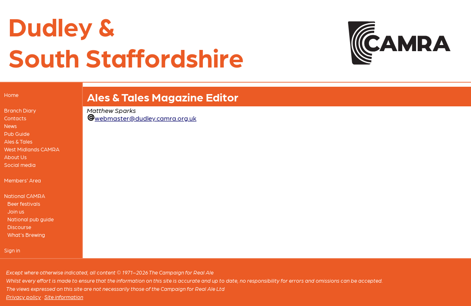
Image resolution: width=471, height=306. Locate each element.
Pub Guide (17, 133)
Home (11, 95)
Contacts (15, 118)
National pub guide (30, 219)
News (10, 126)
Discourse (19, 227)
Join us (15, 211)
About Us (15, 157)
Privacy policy (23, 297)
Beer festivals (23, 203)
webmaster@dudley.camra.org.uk (145, 118)
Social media (20, 165)
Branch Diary (20, 110)
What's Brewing (26, 235)
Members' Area (22, 180)
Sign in (12, 250)
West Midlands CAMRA (31, 149)
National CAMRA (24, 196)
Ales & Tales (18, 141)
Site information (63, 297)
